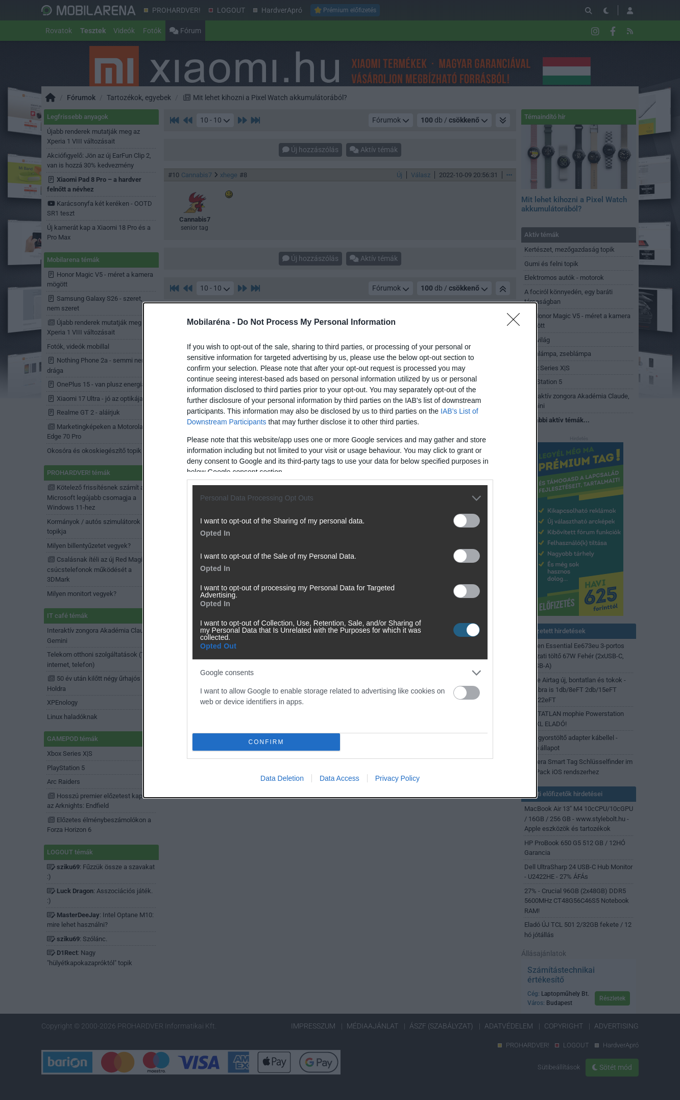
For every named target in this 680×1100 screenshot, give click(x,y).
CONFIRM (266, 742)
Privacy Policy (397, 778)
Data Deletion (282, 778)
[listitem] (340, 498)
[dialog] (340, 550)
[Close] (516, 322)
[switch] (466, 521)
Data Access (339, 778)
